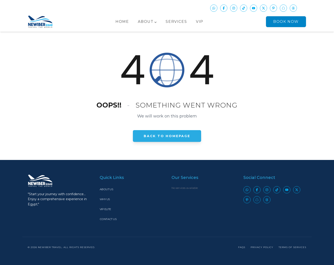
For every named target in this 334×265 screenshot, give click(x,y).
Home (122, 21)
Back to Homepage (167, 136)
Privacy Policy (262, 247)
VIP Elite (105, 209)
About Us (106, 189)
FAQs (241, 247)
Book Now (286, 21)
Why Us (105, 199)
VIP (199, 21)
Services (176, 21)
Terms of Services (292, 247)
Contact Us (108, 219)
